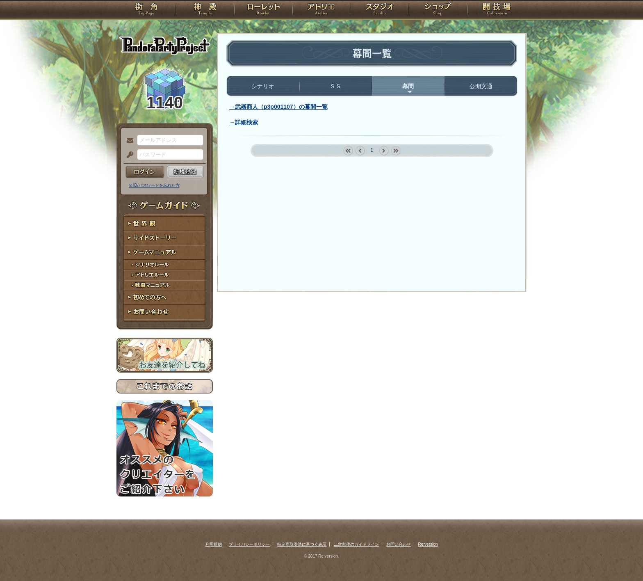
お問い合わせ (164, 312)
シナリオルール (164, 265)
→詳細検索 (243, 122)
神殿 (205, 10)
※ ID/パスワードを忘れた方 (154, 185)
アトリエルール (164, 275)
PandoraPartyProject (164, 45)
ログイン (144, 172)
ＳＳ (335, 86)
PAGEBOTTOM (622, 558)
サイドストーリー (164, 238)
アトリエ (321, 10)
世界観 (164, 224)
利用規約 (213, 544)
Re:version (428, 544)
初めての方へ (164, 297)
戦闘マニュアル (164, 285)
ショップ (438, 10)
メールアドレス (128, 141)
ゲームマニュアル (164, 252)
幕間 (408, 86)
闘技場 (497, 10)
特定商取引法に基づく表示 (301, 544)
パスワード (128, 155)
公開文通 (481, 86)
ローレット (263, 10)
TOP (146, 10)
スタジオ (380, 10)
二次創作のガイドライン (356, 544)
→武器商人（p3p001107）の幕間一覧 (278, 106)
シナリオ (262, 86)
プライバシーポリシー (249, 544)
